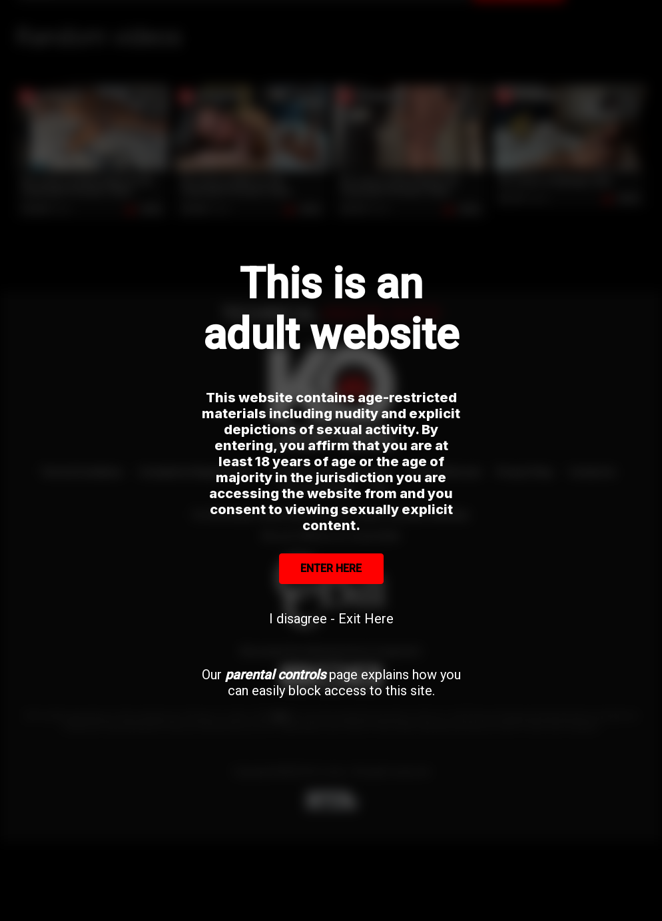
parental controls (275, 675)
